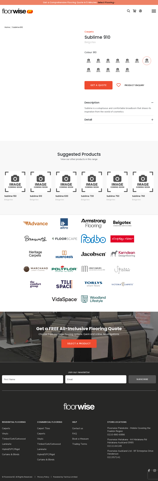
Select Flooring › (106, 2)
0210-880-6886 (116, 434)
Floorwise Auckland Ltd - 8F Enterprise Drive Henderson (130, 453)
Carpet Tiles (43, 428)
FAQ (74, 433)
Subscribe (138, 379)
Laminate (6, 444)
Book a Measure (80, 438)
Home (7, 27)
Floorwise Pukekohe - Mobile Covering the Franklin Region (128, 430)
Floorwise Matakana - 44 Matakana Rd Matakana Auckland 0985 (127, 441)
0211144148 (114, 446)
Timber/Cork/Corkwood (14, 438)
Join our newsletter (79, 372)
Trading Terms (79, 444)
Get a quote (98, 85)
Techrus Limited (70, 477)
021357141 (113, 457)
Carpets (6, 428)
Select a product (79, 343)
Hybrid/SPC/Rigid (11, 449)
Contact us (77, 428)
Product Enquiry (134, 85)
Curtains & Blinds (10, 454)
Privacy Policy (43, 477)
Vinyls (5, 433)
